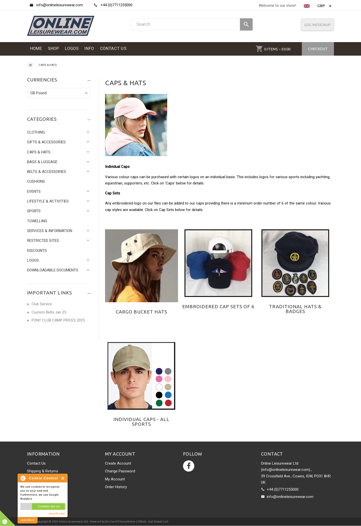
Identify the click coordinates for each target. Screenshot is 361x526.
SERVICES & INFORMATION (49, 231)
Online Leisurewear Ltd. (74, 521)
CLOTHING (36, 132)
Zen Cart (110, 521)
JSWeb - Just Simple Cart (152, 521)
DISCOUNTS (37, 250)
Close (63, 478)
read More (28, 520)
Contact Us (36, 463)
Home (30, 65)
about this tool (57, 513)
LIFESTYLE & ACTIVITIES (48, 201)
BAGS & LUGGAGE (42, 162)
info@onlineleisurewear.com (290, 496)
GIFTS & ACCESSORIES (46, 142)
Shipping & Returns (42, 471)
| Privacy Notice (126, 521)
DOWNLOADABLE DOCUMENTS (52, 270)
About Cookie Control (23, 478)
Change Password (120, 471)
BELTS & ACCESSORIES (46, 171)
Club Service (42, 304)
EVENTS (34, 191)
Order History (116, 487)
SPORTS (34, 211)
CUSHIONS (36, 181)
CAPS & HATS (38, 152)
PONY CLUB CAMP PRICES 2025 (58, 320)
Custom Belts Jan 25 (49, 312)
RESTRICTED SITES (43, 240)
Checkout (318, 49)
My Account (115, 479)
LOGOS (33, 260)
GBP (324, 6)
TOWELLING (37, 221)
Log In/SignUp (317, 25)
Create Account (118, 463)
